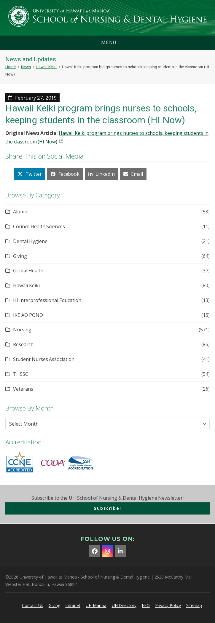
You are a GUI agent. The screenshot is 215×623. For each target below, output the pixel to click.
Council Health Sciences (39, 226)
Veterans (23, 389)
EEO (146, 605)
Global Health (28, 270)
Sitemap (194, 605)
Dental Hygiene (30, 241)
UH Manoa (96, 605)
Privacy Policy (168, 605)
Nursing (22, 329)
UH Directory (124, 605)
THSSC (20, 374)
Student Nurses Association (43, 359)
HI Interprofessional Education (47, 300)
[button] (29, 174)
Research (23, 344)
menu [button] (109, 42)
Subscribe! (107, 508)
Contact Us (32, 605)
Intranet (72, 605)
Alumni (20, 211)
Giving (20, 256)
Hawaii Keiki (26, 285)
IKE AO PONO (28, 315)
